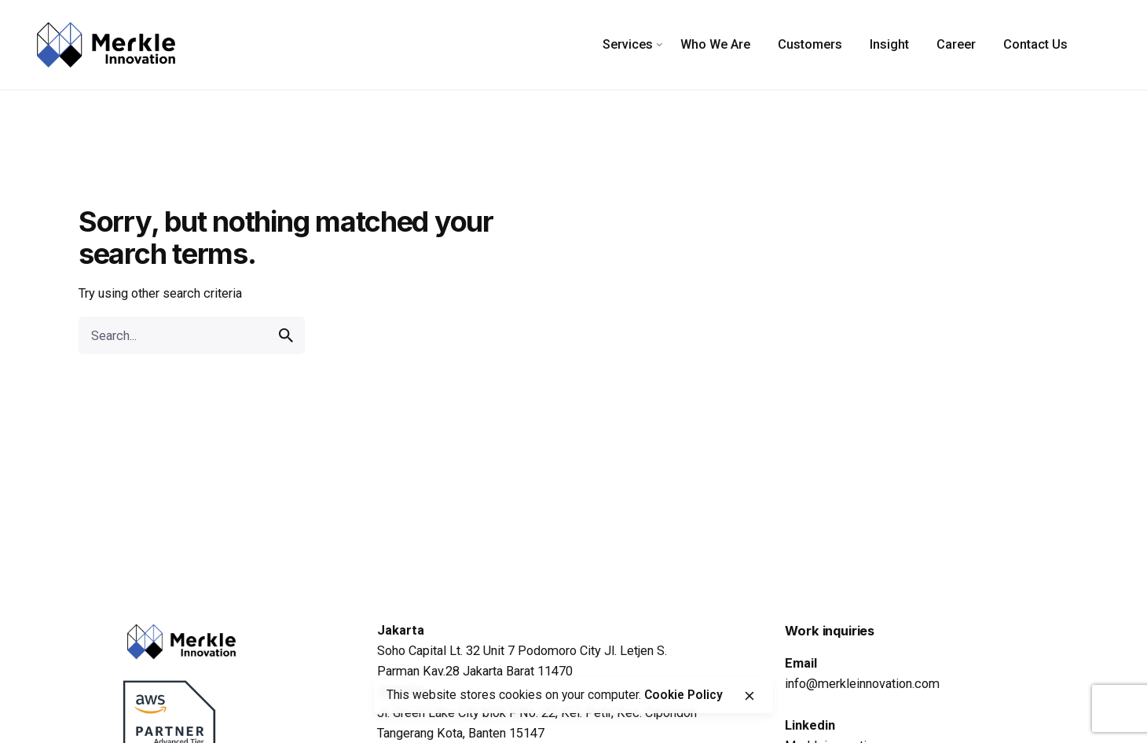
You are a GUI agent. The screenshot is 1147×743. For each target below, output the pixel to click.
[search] (286, 335)
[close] (749, 696)
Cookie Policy (683, 695)
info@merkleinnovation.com (862, 683)
